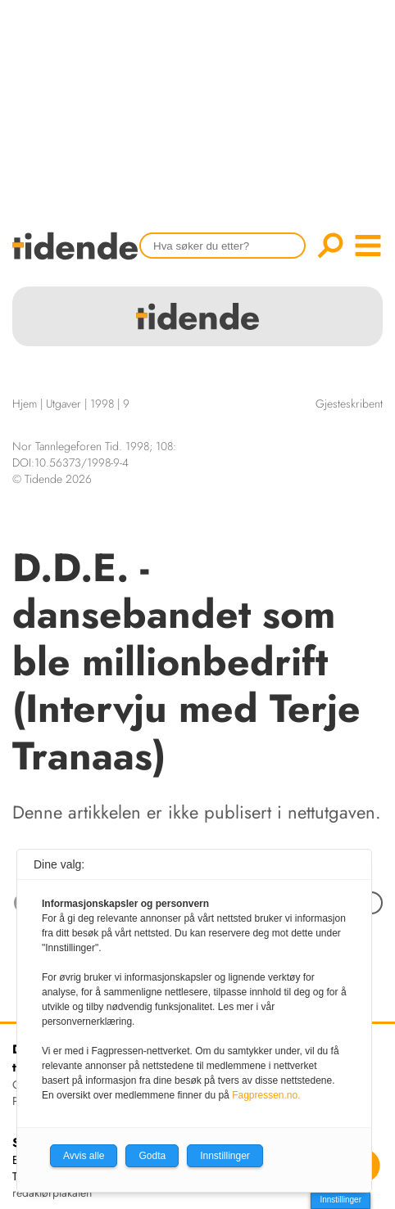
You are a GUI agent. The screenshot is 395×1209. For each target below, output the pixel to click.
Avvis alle (83, 1156)
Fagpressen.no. (266, 1095)
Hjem (24, 403)
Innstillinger (340, 1199)
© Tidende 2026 (52, 479)
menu (368, 245)
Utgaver (63, 403)
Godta (152, 1156)
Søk (330, 245)
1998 (102, 403)
